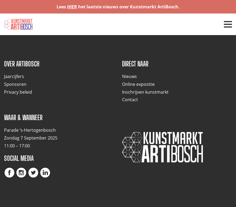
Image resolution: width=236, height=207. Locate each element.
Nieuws (129, 76)
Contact (130, 100)
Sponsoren (15, 84)
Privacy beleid (18, 92)
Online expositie (138, 84)
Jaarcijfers (14, 76)
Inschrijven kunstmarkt (145, 92)
